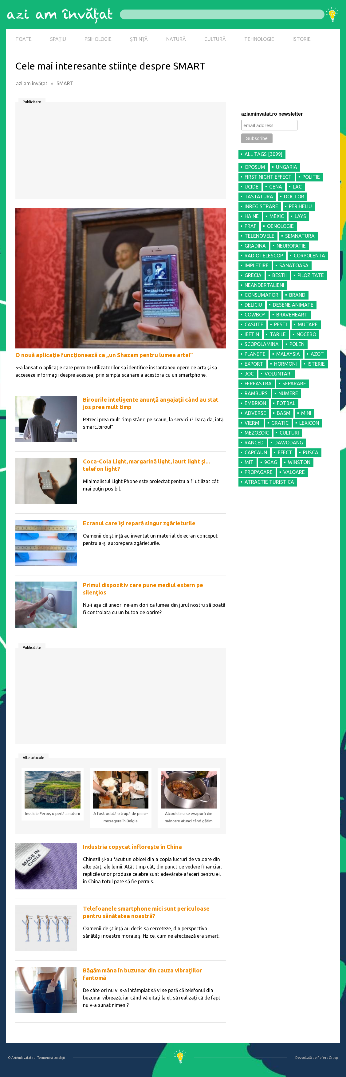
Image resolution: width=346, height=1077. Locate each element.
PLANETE (255, 354)
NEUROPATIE (291, 245)
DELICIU (253, 305)
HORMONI (285, 364)
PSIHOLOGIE (98, 39)
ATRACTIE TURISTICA (269, 482)
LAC (297, 186)
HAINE (252, 216)
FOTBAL (286, 403)
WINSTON (299, 462)
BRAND (297, 295)
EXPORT (254, 364)
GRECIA (253, 275)
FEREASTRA (258, 383)
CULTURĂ (215, 39)
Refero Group (327, 1057)
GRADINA (255, 245)
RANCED (254, 442)
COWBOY (255, 314)
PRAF (250, 226)
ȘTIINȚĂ (139, 39)
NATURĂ (176, 39)
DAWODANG (288, 442)
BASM (283, 413)
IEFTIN (252, 334)
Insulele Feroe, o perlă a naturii (52, 813)
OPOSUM (255, 167)
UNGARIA (286, 167)
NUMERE (288, 393)
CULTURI (289, 432)
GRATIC (280, 423)
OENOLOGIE (280, 226)
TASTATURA (259, 196)
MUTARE (308, 324)
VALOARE (294, 472)
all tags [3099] (263, 154)
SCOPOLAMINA (262, 344)
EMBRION (255, 403)
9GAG (270, 462)
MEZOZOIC (257, 432)
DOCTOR (294, 196)
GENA (275, 186)
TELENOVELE (259, 236)
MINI (306, 413)
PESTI (280, 324)
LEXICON (309, 423)
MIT (249, 462)
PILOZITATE (310, 275)
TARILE (278, 334)
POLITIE (311, 177)
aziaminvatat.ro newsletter (272, 114)
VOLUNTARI (278, 373)
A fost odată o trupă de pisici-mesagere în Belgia (120, 817)
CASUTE (254, 324)
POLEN (297, 344)
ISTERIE (316, 364)
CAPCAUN (256, 452)
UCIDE (251, 186)
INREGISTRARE (261, 206)
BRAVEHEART (292, 314)
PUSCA (310, 452)
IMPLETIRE (257, 265)
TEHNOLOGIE (259, 39)
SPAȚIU (58, 39)
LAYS (300, 216)
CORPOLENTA (309, 255)
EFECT (285, 452)
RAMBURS (256, 393)
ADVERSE (255, 413)
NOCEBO (306, 334)
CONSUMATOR (261, 295)
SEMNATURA (300, 236)
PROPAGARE (259, 472)
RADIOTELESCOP (264, 255)
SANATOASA (294, 265)
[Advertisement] (120, 152)
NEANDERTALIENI (264, 285)
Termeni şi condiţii (51, 1057)
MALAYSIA (288, 354)
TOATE (23, 39)
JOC (249, 373)
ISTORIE (302, 39)
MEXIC (276, 216)
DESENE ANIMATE (293, 305)
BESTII (279, 275)
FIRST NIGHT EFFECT (268, 177)
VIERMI (253, 423)
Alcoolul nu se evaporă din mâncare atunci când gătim (189, 817)
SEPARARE (294, 383)
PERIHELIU (300, 206)
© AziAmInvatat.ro (21, 1057)
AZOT (317, 354)
